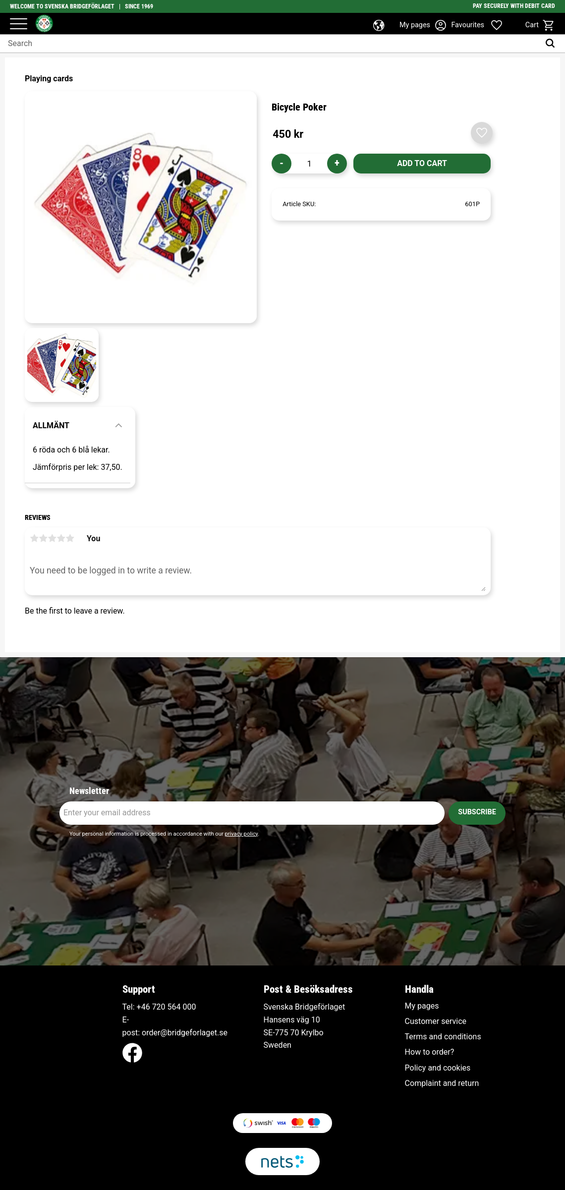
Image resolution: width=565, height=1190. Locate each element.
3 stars (52, 538)
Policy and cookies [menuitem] (438, 1068)
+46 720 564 (159, 1007)
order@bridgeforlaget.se (184, 1032)
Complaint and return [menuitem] (442, 1083)
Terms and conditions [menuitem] (443, 1036)
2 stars (43, 538)
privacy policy (241, 834)
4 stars (60, 538)
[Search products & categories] (270, 44)
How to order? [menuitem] (429, 1052)
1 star (34, 538)
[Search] (552, 44)
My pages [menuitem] (422, 1006)
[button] (18, 24)
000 (189, 1007)
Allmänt (51, 425)
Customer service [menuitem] (435, 1021)
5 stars (69, 538)
